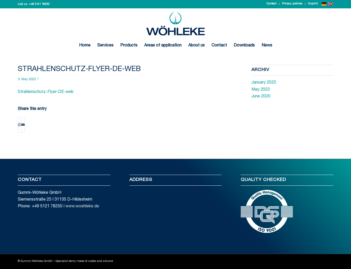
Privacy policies (292, 3)
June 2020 (260, 97)
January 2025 (263, 83)
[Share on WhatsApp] (19, 124)
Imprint (313, 3)
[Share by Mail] (23, 124)
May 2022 (260, 90)
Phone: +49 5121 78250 (40, 206)
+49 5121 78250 (39, 4)
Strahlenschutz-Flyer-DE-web (79, 69)
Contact (271, 3)
